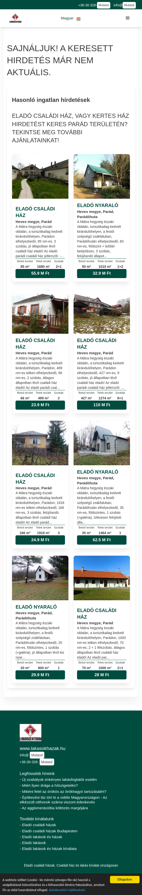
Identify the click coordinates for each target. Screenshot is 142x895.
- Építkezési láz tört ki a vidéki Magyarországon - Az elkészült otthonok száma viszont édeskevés (63, 799)
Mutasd (103, 5)
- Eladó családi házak (38, 825)
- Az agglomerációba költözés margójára (54, 808)
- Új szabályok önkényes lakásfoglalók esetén (58, 779)
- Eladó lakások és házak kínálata (48, 848)
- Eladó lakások (33, 843)
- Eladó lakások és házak (41, 837)
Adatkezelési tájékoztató (67, 890)
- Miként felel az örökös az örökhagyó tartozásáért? (63, 791)
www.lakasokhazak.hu (42, 748)
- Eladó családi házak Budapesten (49, 831)
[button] (70, 18)
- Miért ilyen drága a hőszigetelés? (49, 785)
